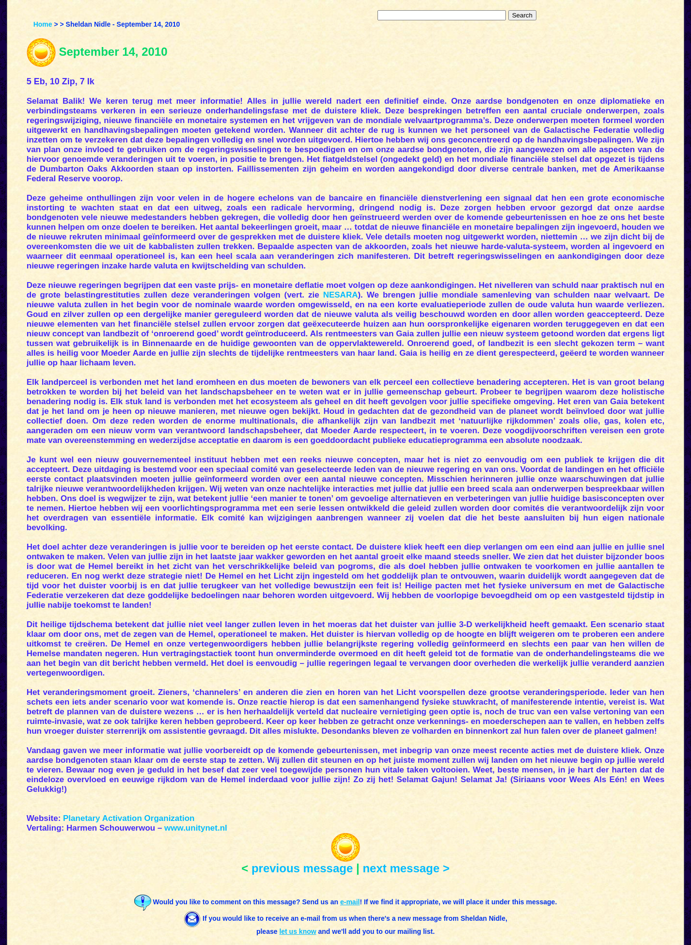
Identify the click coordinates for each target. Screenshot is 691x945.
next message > (405, 868)
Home (42, 24)
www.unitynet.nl (195, 828)
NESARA (340, 294)
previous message (302, 868)
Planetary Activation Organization (128, 818)
